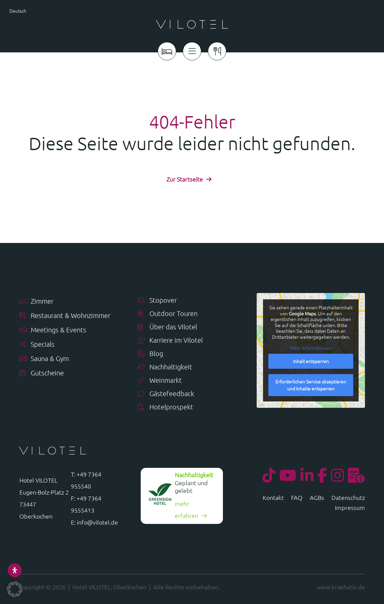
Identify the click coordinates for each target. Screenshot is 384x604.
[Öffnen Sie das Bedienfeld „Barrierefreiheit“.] (15, 570)
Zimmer (36, 301)
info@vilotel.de (97, 522)
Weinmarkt (160, 380)
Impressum (350, 508)
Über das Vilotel (167, 327)
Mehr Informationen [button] (311, 348)
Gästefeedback (166, 393)
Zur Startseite (184, 179)
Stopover (157, 300)
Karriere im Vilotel (170, 340)
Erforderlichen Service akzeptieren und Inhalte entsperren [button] (310, 385)
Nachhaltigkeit (165, 367)
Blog (150, 353)
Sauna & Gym (44, 358)
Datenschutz (348, 498)
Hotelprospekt (165, 407)
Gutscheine (41, 373)
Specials (36, 344)
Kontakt (273, 498)
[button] (14, 589)
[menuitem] (32, 10)
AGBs (317, 498)
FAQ (296, 498)
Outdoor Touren (168, 313)
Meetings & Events (52, 330)
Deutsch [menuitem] (17, 10)
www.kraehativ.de (340, 587)
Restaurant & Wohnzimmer (64, 315)
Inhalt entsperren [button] (311, 361)
